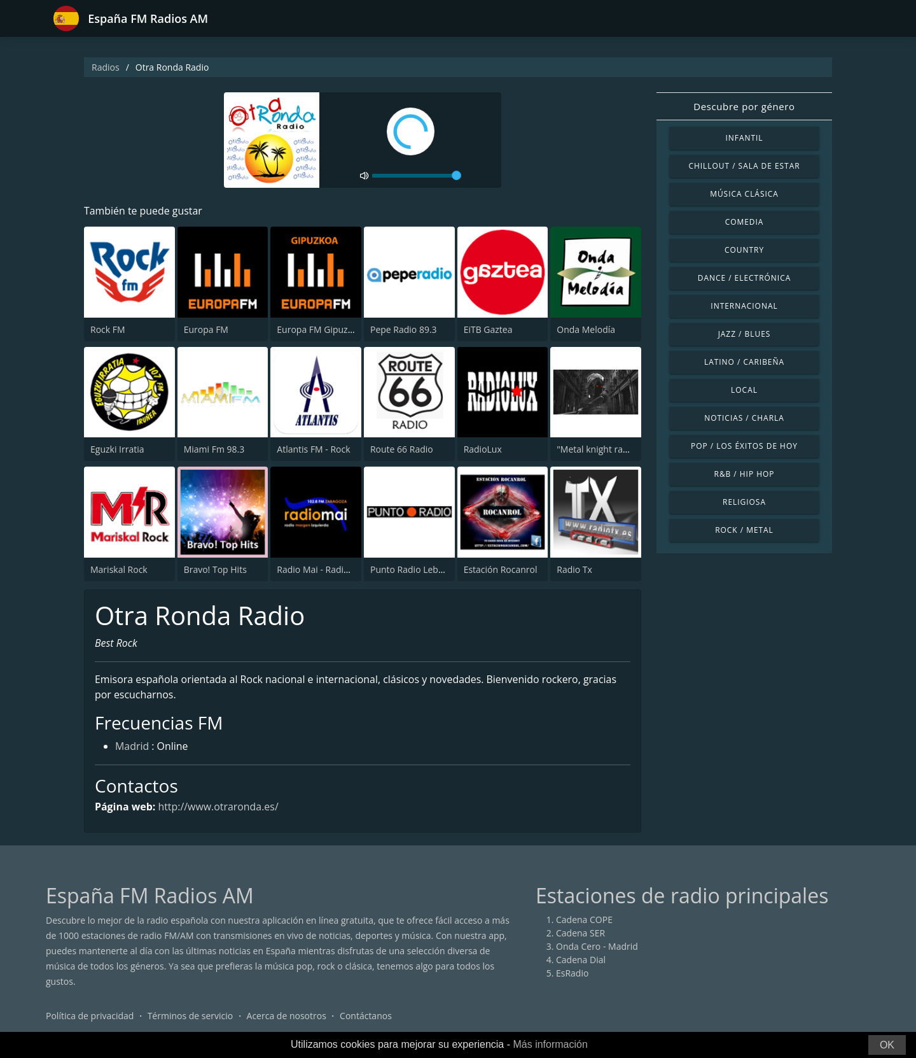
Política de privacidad (90, 1016)
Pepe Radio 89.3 (403, 329)
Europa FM (206, 329)
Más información (550, 1044)
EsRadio (572, 974)
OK (887, 1045)
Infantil (744, 137)
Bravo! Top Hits (215, 569)
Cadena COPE (584, 920)
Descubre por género (744, 106)
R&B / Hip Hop (744, 474)
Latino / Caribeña (744, 361)
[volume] (416, 176)
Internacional (744, 305)
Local (744, 389)
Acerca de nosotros (286, 1016)
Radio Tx (574, 569)
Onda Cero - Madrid (597, 947)
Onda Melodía (586, 329)
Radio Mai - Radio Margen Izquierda (350, 569)
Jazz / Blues (744, 333)
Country (744, 249)
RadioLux (483, 449)
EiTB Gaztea (488, 329)
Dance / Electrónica (744, 277)
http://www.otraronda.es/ (218, 807)
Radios (106, 67)
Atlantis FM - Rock (313, 449)
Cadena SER (580, 934)
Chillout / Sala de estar (744, 165)
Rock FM (107, 329)
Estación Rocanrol (501, 569)
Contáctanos (366, 1016)
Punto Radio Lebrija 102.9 (423, 569)
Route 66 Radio (401, 449)
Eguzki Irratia (117, 449)
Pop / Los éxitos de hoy (744, 446)
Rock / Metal (744, 530)
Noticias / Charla (744, 418)
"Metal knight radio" (598, 449)
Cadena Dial (581, 960)
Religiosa (744, 502)
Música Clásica (744, 193)
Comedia (744, 221)
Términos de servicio (190, 1016)
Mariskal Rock (119, 569)
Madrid (132, 747)
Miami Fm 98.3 (214, 449)
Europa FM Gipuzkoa (320, 329)
